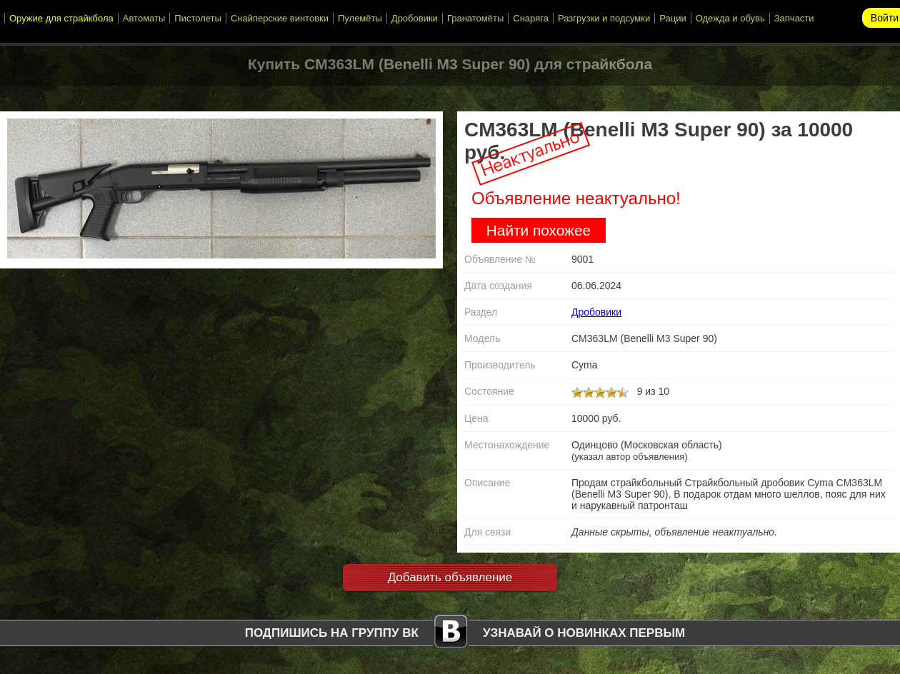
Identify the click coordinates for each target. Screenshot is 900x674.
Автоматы (144, 18)
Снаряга (531, 18)
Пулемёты (360, 18)
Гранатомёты (475, 18)
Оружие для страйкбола (61, 18)
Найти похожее (538, 230)
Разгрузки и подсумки (604, 18)
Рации (672, 18)
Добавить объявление (450, 577)
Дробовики (414, 18)
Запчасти (794, 18)
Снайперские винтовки (280, 18)
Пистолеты (197, 18)
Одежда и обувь (730, 18)
